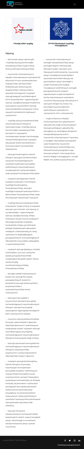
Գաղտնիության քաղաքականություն (69, 445)
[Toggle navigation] (74, 4)
